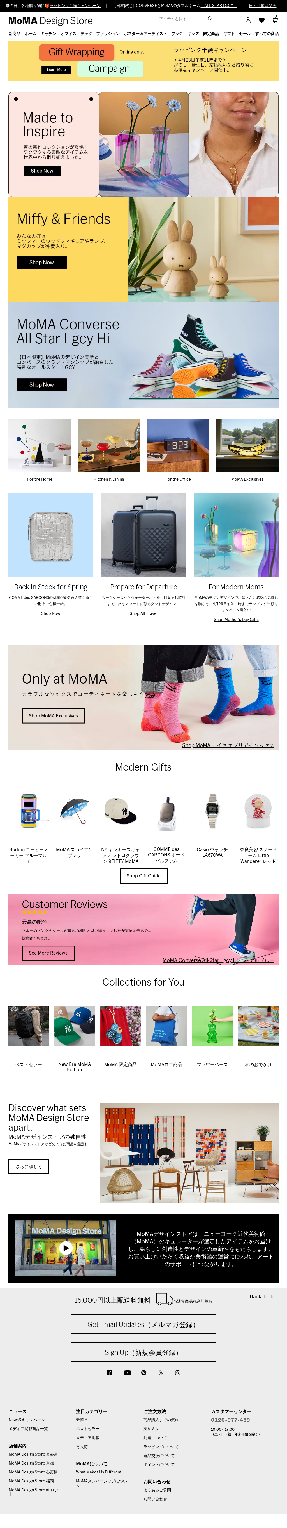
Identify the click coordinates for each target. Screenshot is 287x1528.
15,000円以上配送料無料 (143, 1299)
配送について (155, 1438)
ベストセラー (28, 1064)
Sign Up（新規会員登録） (143, 1352)
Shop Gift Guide (144, 876)
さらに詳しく (28, 1167)
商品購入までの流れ (161, 1420)
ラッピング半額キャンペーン (75, 6)
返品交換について (159, 1456)
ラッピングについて (161, 1447)
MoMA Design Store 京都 (31, 1463)
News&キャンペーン (27, 1420)
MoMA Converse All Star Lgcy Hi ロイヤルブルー (218, 960)
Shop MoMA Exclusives (53, 716)
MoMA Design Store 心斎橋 (33, 1472)
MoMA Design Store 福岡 (31, 1481)
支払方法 (151, 1429)
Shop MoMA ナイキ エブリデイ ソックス (228, 745)
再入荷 (82, 1447)
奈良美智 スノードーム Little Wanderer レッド (258, 855)
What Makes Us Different (98, 1472)
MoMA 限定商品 (120, 1064)
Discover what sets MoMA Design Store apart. (48, 1117)
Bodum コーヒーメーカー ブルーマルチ (28, 855)
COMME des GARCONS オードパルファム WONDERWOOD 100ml (166, 860)
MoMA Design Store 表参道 (33, 1454)
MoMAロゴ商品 (166, 1064)
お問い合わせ (155, 1499)
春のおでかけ (258, 1064)
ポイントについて (159, 1465)
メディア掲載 (87, 1438)
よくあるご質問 (157, 1490)
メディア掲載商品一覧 (28, 1429)
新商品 (82, 1420)
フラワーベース (212, 1064)
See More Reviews (48, 953)
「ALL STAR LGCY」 (218, 6)
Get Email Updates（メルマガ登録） (143, 1324)
